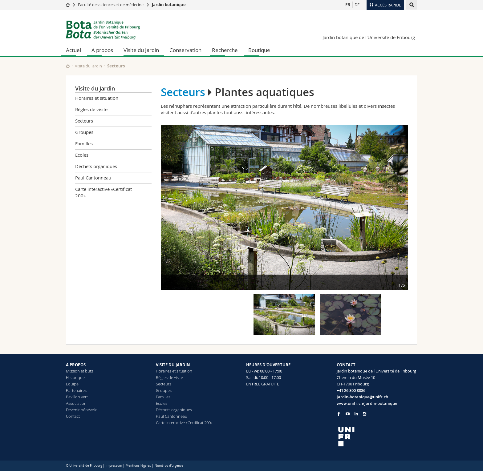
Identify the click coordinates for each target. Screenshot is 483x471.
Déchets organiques (96, 166)
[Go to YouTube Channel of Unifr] (348, 414)
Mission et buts (79, 371)
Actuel (73, 50)
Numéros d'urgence (169, 466)
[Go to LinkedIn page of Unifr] (356, 414)
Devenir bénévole (81, 410)
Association (76, 403)
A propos (102, 50)
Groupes (84, 132)
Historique (75, 377)
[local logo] (377, 436)
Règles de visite (91, 109)
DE (357, 4)
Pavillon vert (77, 397)
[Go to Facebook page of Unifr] (339, 414)
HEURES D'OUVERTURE (268, 365)
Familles (84, 143)
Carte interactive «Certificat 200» (103, 192)
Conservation (185, 50)
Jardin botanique (169, 4)
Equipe (72, 384)
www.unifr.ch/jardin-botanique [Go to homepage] (367, 403)
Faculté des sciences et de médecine (111, 4)
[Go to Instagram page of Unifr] (364, 414)
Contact (73, 416)
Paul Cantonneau (93, 178)
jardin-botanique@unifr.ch (362, 397)
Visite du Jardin (141, 50)
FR (347, 4)
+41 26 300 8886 (351, 390)
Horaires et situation (96, 98)
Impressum (114, 466)
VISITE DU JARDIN (173, 365)
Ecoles (81, 155)
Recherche (225, 50)
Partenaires (76, 390)
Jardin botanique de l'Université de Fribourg (369, 37)
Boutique (259, 50)
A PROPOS (76, 365)
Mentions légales (138, 466)
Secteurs (116, 66)
